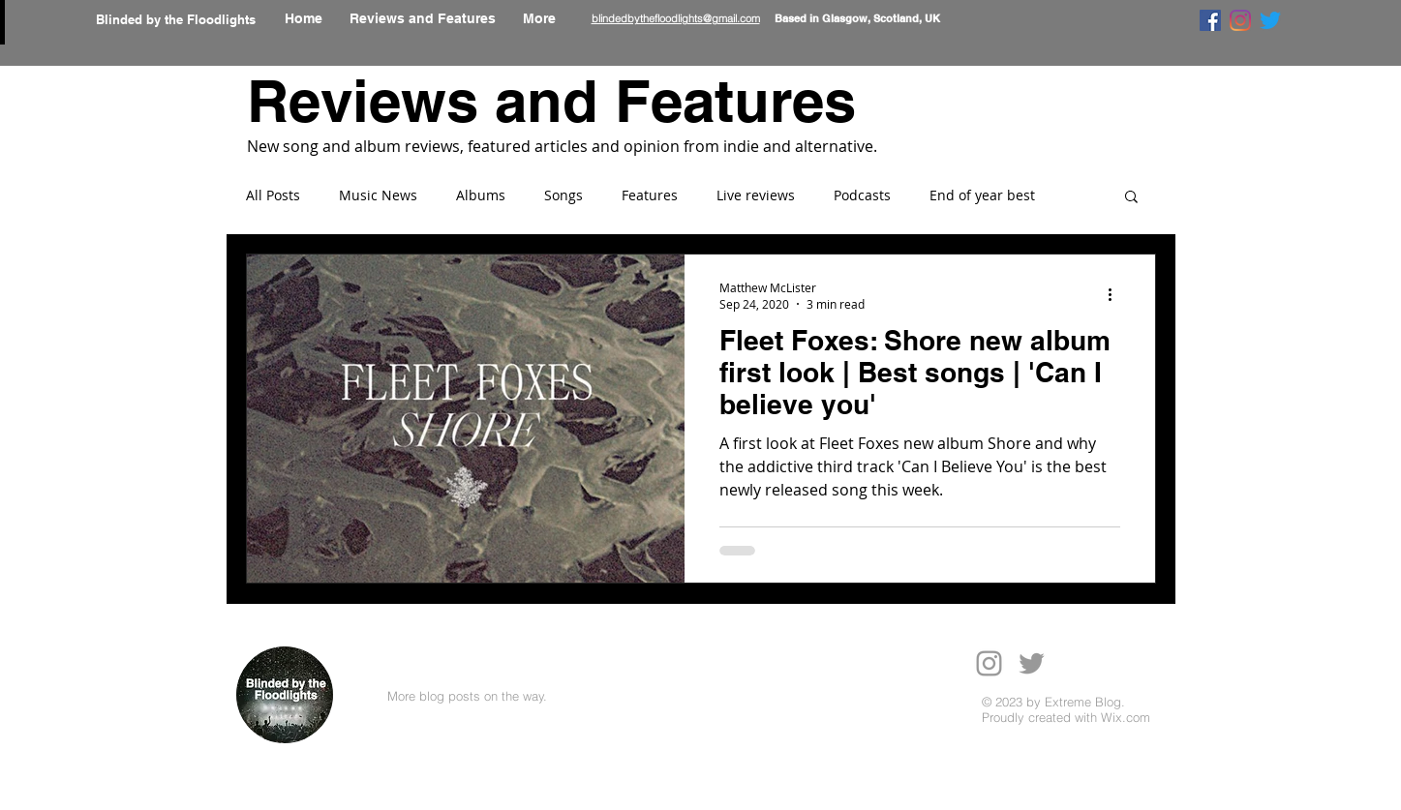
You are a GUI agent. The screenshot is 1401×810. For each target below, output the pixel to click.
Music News (378, 195)
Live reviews (755, 195)
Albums (480, 195)
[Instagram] (1240, 20)
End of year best (982, 195)
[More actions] (1117, 295)
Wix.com (1125, 717)
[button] (1131, 198)
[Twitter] (1270, 20)
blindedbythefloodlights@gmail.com (676, 18)
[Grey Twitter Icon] (1032, 663)
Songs (563, 195)
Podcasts (862, 195)
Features (650, 195)
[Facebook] (1210, 20)
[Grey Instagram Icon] (989, 663)
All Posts (273, 195)
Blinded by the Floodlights (176, 19)
